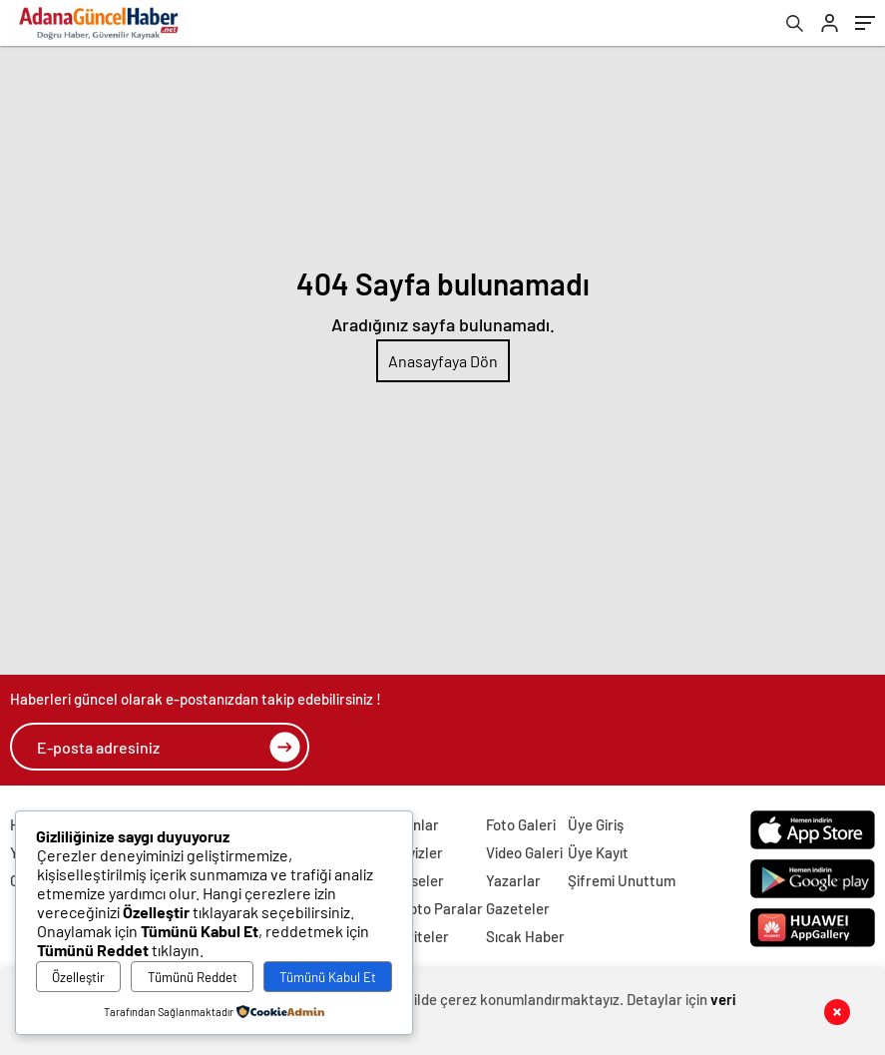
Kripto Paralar (437, 908)
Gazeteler (518, 908)
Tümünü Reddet (192, 977)
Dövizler (417, 852)
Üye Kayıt (598, 852)
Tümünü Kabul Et (327, 977)
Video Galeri (524, 852)
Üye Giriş (596, 824)
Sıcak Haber (525, 936)
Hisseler (417, 880)
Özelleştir (78, 977)
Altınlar (415, 824)
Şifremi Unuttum (621, 880)
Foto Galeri (521, 824)
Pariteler (420, 936)
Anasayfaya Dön (443, 360)
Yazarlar (513, 880)
